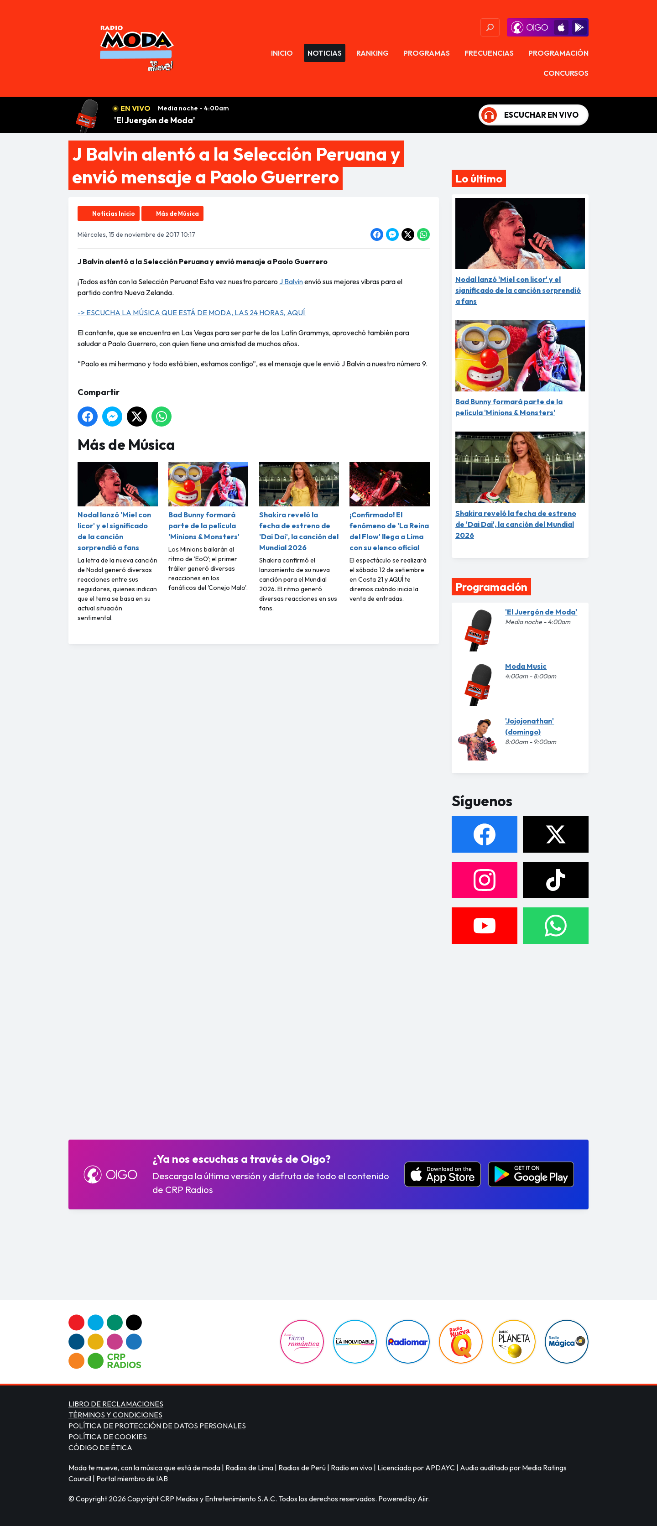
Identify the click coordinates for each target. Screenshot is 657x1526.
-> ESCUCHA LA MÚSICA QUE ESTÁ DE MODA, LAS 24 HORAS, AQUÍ (192, 312)
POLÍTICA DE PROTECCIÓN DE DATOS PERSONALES (157, 1425)
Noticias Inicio (113, 213)
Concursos (566, 73)
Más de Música (177, 213)
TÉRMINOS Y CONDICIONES (115, 1414)
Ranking (372, 52)
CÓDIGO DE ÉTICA (100, 1447)
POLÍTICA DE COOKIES (107, 1436)
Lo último (478, 178)
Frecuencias (489, 52)
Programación (558, 52)
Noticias (325, 52)
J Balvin (291, 281)
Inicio (282, 52)
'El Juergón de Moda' (154, 120)
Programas (426, 52)
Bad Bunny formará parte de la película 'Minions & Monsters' (208, 501)
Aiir (422, 1498)
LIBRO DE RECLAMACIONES (115, 1403)
